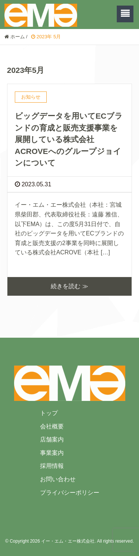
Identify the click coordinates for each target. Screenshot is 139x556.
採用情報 (52, 466)
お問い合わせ (58, 479)
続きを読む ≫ (69, 286)
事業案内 (52, 453)
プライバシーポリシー (69, 492)
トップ (49, 413)
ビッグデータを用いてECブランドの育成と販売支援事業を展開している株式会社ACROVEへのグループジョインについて (69, 139)
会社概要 (52, 426)
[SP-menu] (125, 14)
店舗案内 (52, 439)
